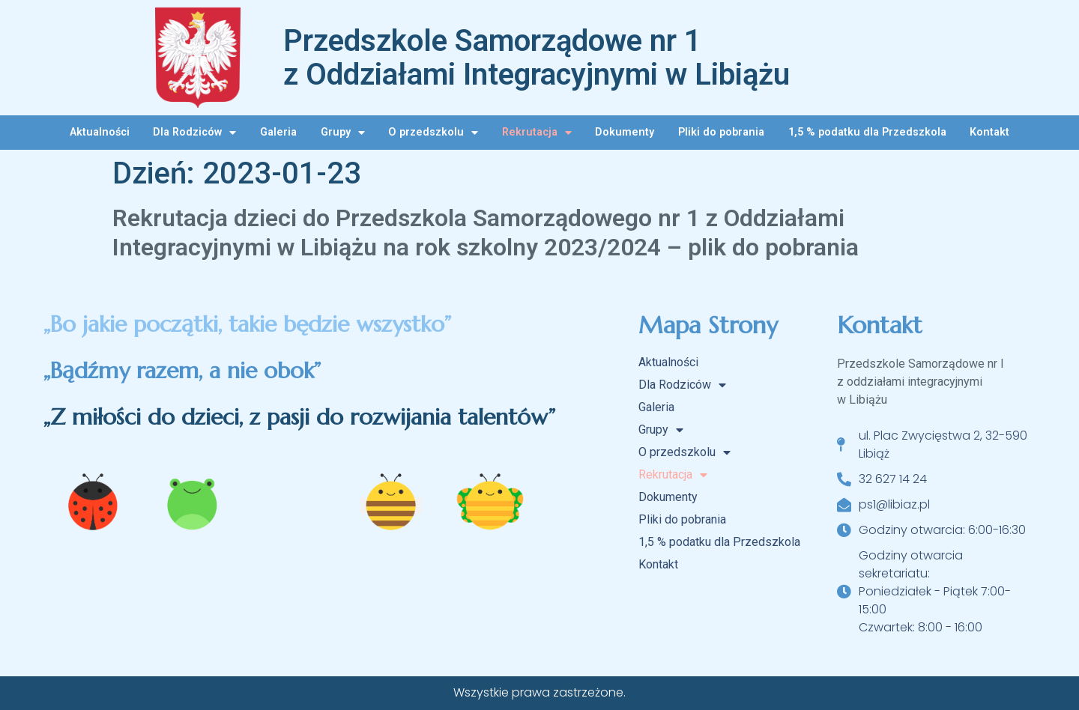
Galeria (278, 132)
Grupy (343, 132)
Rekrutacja (537, 132)
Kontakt (989, 132)
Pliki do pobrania (721, 132)
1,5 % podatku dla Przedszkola (867, 132)
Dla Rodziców (194, 132)
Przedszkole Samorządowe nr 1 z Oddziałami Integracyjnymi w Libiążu (536, 57)
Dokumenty (624, 132)
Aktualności (100, 132)
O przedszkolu (433, 132)
